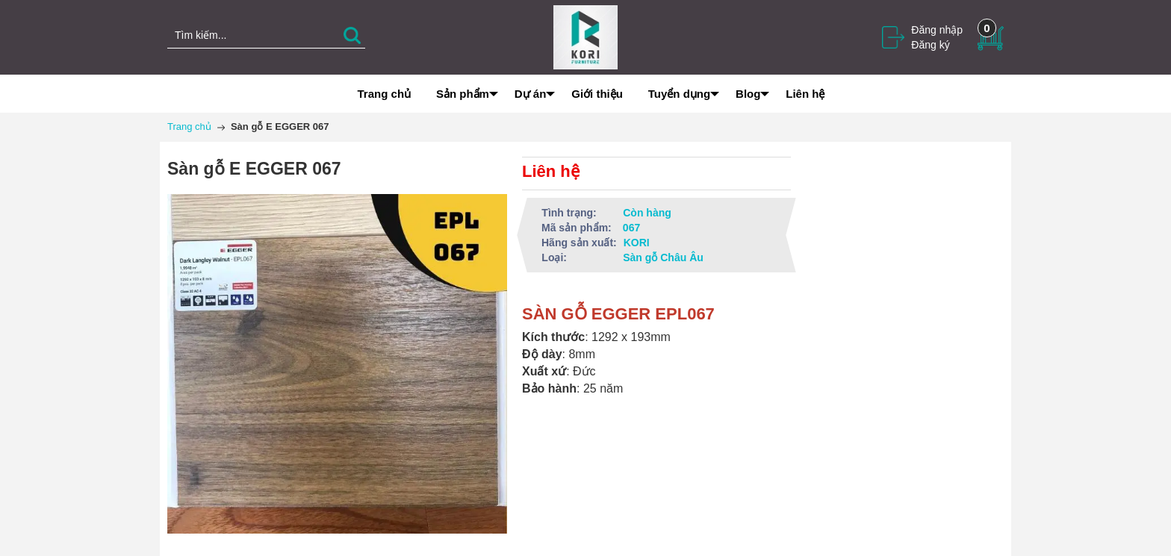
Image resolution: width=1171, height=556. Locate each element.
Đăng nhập (937, 30)
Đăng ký (930, 45)
